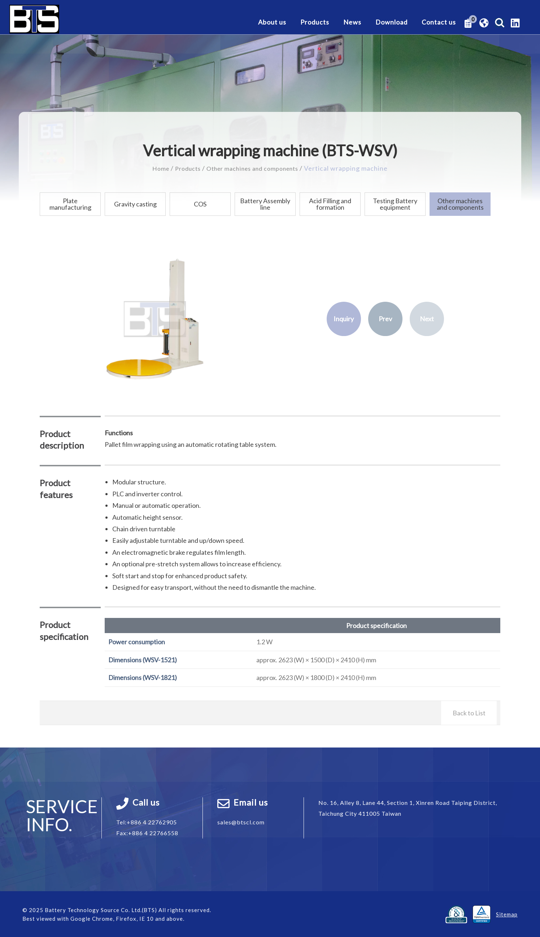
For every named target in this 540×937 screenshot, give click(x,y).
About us (272, 22)
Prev (385, 319)
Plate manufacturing (70, 204)
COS (200, 204)
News (352, 22)
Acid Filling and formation (330, 204)
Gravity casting (135, 204)
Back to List (469, 712)
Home (153, 168)
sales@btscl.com (241, 821)
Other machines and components (255, 168)
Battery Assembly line (265, 204)
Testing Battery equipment (395, 204)
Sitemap (507, 914)
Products (314, 22)
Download (391, 22)
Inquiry (344, 319)
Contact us (439, 22)
